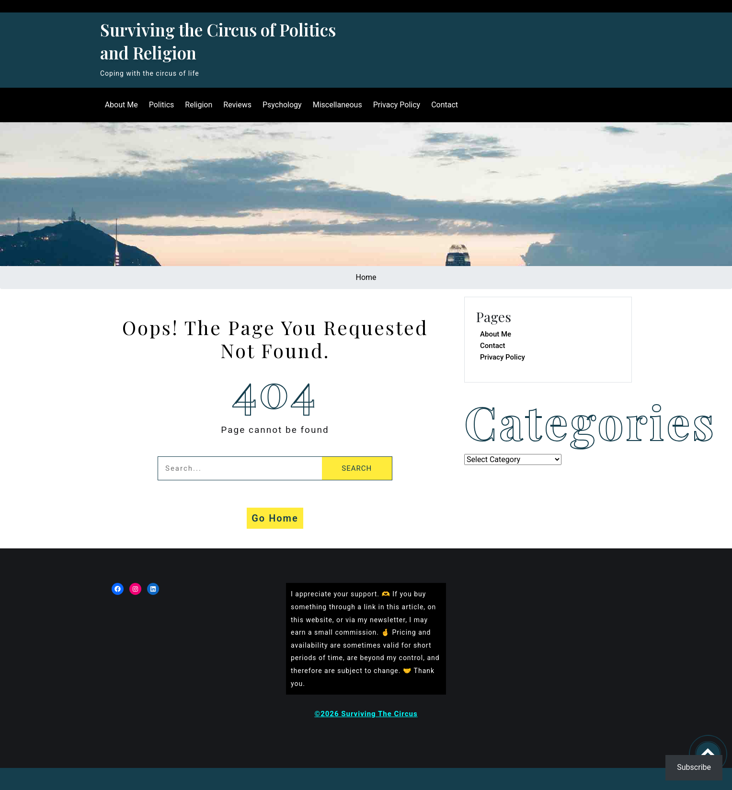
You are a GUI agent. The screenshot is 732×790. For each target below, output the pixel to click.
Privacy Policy (396, 104)
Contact (444, 104)
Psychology (281, 104)
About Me (120, 104)
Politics (160, 104)
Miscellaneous (336, 104)
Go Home (275, 518)
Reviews (237, 104)
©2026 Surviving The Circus (365, 713)
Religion (198, 104)
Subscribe (694, 767)
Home (365, 277)
